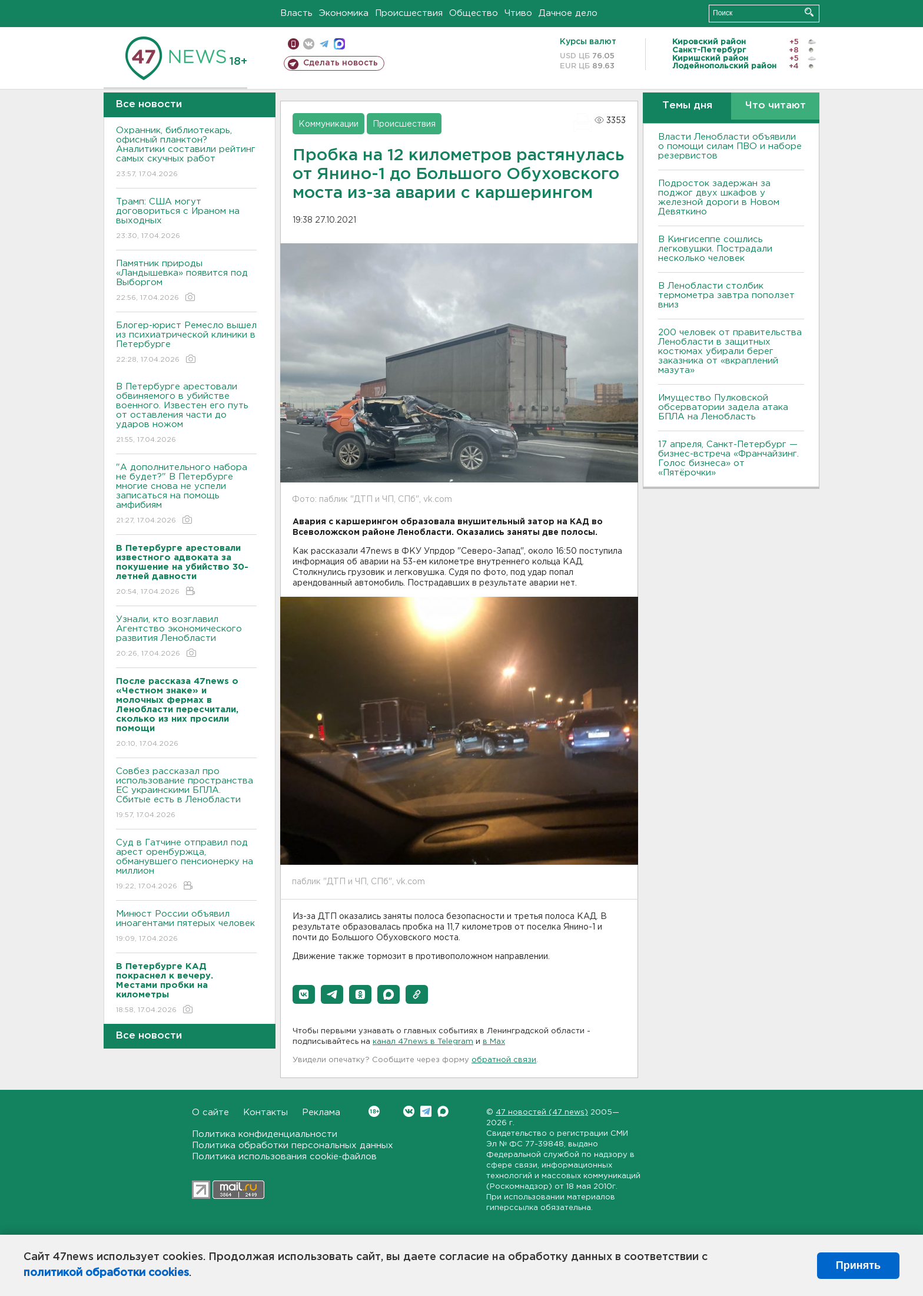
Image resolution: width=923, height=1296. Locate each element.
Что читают (775, 105)
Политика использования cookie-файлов (284, 1157)
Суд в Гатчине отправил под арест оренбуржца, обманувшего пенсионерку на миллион (186, 865)
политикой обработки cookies (106, 1273)
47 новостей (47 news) (542, 1112)
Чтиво (518, 13)
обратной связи (504, 1060)
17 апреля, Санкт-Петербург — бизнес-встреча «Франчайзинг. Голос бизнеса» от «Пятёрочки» (728, 459)
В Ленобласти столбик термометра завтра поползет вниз (726, 295)
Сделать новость (340, 63)
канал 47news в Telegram (423, 1042)
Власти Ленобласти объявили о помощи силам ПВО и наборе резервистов (730, 146)
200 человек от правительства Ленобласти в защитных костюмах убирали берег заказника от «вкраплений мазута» (730, 351)
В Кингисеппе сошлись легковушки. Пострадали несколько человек (715, 249)
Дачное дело (568, 13)
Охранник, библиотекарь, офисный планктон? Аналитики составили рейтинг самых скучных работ (186, 153)
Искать (809, 12)
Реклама (321, 1112)
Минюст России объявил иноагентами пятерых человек (186, 927)
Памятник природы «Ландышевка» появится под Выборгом (186, 281)
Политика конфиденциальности (264, 1134)
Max (443, 1111)
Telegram (425, 1111)
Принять (858, 1265)
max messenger (339, 43)
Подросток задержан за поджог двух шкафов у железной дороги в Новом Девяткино (718, 198)
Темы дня (687, 105)
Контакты (265, 1112)
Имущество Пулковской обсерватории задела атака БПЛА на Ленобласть (723, 407)
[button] (304, 994)
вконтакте (308, 43)
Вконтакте (374, 1111)
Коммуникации (328, 124)
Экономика (343, 13)
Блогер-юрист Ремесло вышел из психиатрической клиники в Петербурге (186, 343)
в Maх (494, 1042)
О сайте (210, 1112)
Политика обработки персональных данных (292, 1145)
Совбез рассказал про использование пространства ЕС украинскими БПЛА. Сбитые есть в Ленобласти (186, 794)
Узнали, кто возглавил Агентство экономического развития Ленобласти (186, 637)
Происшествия (409, 13)
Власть (296, 13)
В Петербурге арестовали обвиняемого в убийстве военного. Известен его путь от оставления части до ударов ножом (186, 414)
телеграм (324, 43)
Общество (473, 13)
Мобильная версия (293, 43)
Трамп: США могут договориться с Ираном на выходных (186, 219)
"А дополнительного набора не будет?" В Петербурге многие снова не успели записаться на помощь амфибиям (186, 494)
